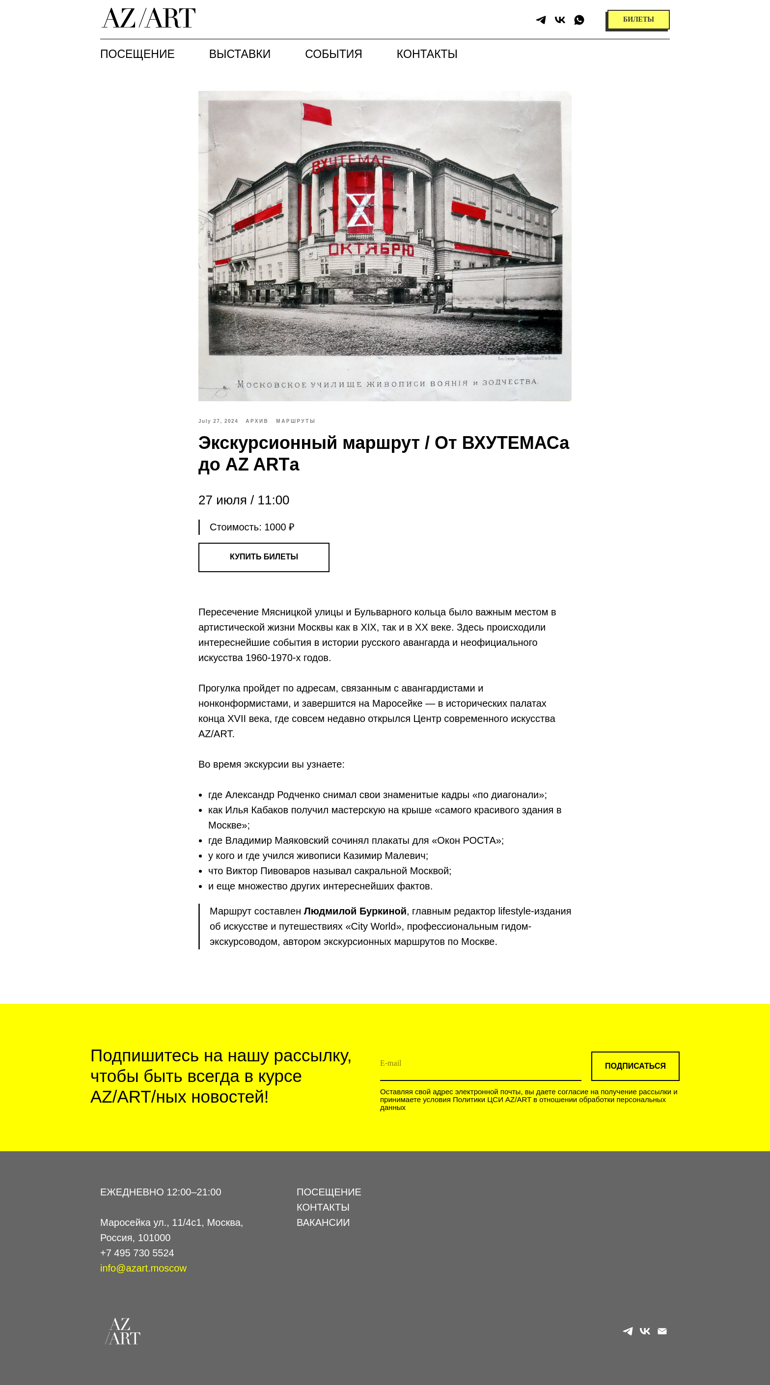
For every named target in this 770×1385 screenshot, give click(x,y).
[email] (480, 1064)
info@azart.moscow (143, 1268)
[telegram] (541, 20)
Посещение (137, 54)
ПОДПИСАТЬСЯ (635, 1066)
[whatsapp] (579, 20)
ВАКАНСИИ (323, 1222)
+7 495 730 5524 (137, 1252)
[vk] (560, 20)
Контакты (427, 54)
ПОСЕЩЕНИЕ (329, 1192)
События (333, 54)
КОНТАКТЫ (323, 1207)
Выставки (240, 54)
